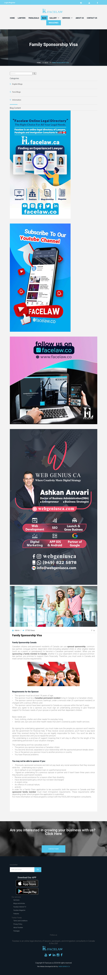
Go (38, 869)
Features (16, 914)
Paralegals (34, 18)
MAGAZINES (53, 23)
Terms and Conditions (20, 921)
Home (12, 18)
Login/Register (9, 3)
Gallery (54, 18)
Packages (16, 931)
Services (67, 18)
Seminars (16, 900)
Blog (44, 18)
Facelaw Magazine (19, 910)
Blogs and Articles (19, 903)
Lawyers (22, 18)
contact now (53, 849)
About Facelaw (18, 927)
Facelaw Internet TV (19, 907)
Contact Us (92, 18)
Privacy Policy (17, 924)
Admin (17, 630)
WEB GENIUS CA (64, 966)
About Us (80, 18)
